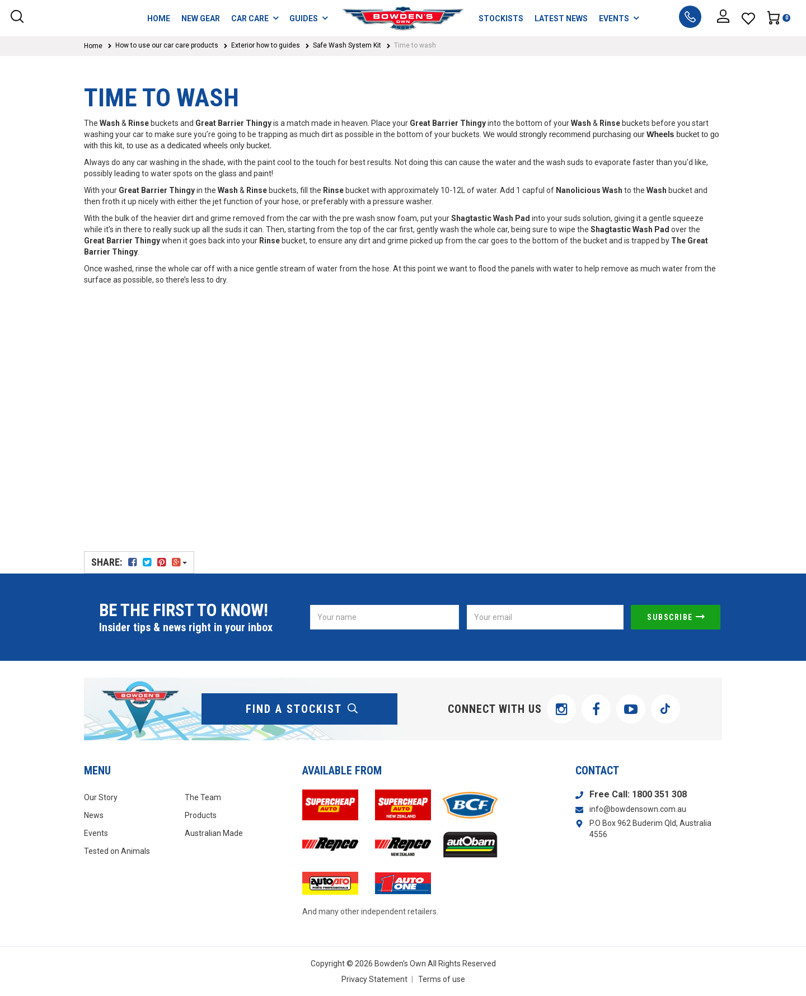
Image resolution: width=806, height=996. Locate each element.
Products (201, 815)
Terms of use (441, 979)
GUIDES (308, 18)
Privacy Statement (374, 979)
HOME (158, 18)
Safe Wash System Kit (347, 45)
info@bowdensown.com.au (637, 809)
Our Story (101, 797)
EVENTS (619, 18)
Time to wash (415, 45)
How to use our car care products (166, 45)
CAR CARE (254, 18)
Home (93, 46)
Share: (139, 562)
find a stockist (302, 709)
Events (96, 833)
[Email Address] (545, 617)
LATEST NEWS (561, 18)
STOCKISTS (501, 18)
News (94, 815)
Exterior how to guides (265, 45)
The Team (203, 797)
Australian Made (214, 833)
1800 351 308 (659, 794)
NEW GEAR (200, 18)
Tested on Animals (117, 851)
